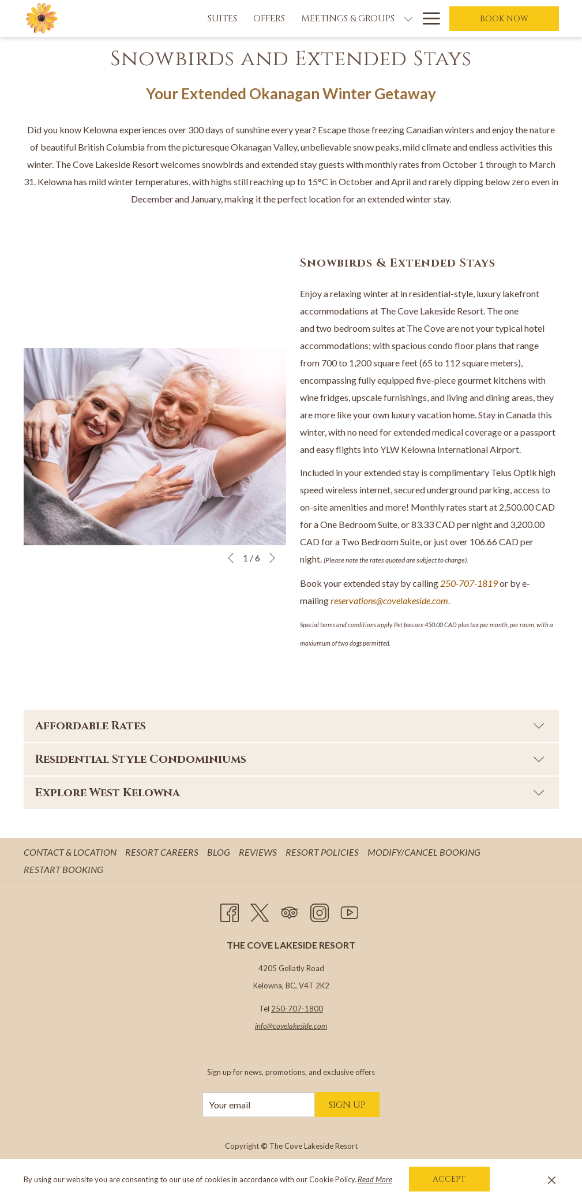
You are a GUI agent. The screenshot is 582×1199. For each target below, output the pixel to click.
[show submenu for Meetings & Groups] (341, 18)
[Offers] (202, 18)
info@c (265, 1026)
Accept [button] (449, 1179)
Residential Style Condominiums (290, 759)
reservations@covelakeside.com (389, 600)
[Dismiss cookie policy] (552, 1179)
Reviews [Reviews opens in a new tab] (259, 851)
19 (492, 583)
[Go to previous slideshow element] (231, 558)
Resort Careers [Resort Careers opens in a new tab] (163, 851)
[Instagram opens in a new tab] (319, 911)
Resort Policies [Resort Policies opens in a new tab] (324, 851)
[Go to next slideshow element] (272, 558)
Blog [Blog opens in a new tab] (220, 851)
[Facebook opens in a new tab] (229, 911)
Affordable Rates (290, 725)
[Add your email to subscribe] (258, 1104)
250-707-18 (463, 583)
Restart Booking (63, 869)
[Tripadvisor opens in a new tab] (289, 911)
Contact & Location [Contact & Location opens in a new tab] (71, 851)
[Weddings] (380, 18)
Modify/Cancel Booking (423, 851)
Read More (375, 1179)
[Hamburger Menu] (427, 18)
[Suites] (155, 18)
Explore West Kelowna (290, 792)
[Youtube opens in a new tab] (349, 911)
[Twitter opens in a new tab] (259, 911)
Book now (504, 18)
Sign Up (347, 1105)
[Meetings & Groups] (280, 18)
